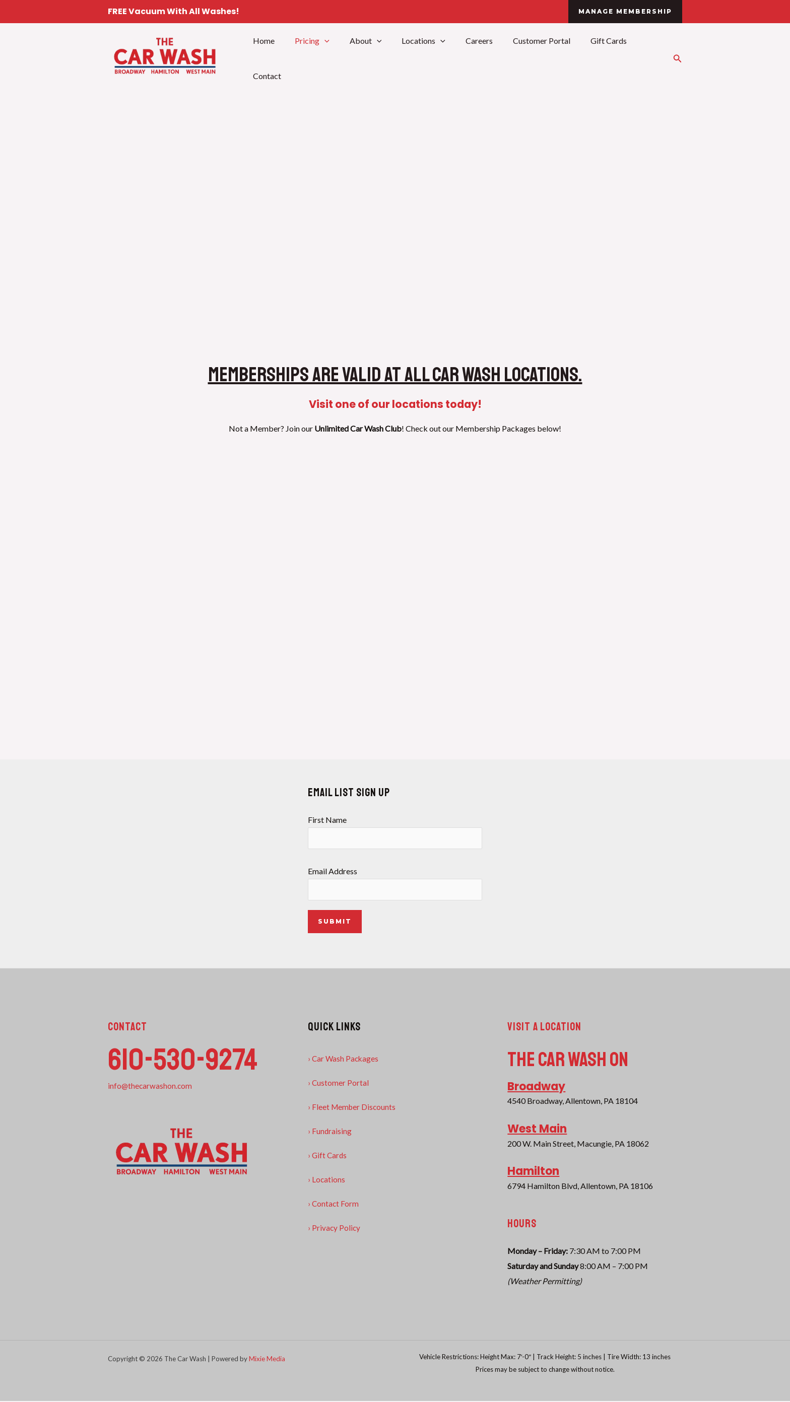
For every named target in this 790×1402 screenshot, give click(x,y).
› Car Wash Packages (344, 1059)
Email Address (395, 883)
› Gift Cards (328, 1156)
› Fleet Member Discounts (353, 1107)
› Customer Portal (338, 1083)
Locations (419, 58)
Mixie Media (267, 1360)
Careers (471, 57)
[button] (625, 11)
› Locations (327, 1180)
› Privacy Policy (334, 1228)
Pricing (316, 58)
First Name (395, 831)
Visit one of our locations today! (395, 402)
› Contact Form (334, 1204)
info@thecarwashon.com (150, 1086)
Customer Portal (529, 57)
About (366, 58)
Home (272, 57)
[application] (328, 58)
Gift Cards (592, 57)
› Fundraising (330, 1132)
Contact (641, 57)
